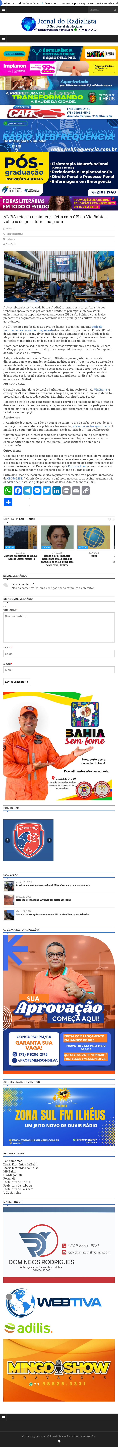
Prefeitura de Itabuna (17, 1185)
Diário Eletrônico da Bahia (20, 1164)
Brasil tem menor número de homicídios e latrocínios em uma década (53, 885)
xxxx (94, 555)
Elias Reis (10, 244)
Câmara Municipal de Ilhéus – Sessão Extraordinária (20, 557)
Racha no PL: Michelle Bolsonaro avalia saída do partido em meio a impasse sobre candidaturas (57, 560)
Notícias (11, 239)
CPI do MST (14, 478)
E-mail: (7, 663)
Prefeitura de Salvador (18, 1189)
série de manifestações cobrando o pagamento (52, 328)
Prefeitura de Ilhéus (16, 1182)
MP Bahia (9, 1171)
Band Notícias (12, 1161)
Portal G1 (9, 1178)
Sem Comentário (15, 233)
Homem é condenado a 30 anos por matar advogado (43, 899)
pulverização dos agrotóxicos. (91, 426)
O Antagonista (13, 1175)
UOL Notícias (12, 1192)
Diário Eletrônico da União (20, 1168)
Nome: (7, 647)
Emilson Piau (77, 466)
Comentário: (10, 609)
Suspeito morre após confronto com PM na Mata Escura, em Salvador (52, 914)
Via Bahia (100, 389)
